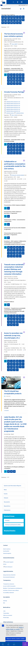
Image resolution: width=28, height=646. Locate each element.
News (5, 490)
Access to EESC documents (9, 586)
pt (23, 80)
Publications (7, 510)
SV (20, 22)
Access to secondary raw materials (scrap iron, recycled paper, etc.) (13, 335)
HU (17, 19)
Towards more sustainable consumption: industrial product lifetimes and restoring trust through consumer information (14, 269)
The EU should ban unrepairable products (12, 392)
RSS (24, 8)
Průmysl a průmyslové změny (13, 524)
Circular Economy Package (14, 92)
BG (5, 17)
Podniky (7, 520)
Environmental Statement (9, 577)
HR (5, 19)
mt (14, 80)
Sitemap (5, 600)
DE (14, 17)
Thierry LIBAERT (14, 44)
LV (11, 19)
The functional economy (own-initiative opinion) (13, 35)
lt (8, 80)
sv (20, 83)
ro (8, 83)
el (8, 77)
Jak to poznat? (23, 5)
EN (11, 17)
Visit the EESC (6, 551)
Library (4, 564)
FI (8, 22)
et (23, 74)
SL (17, 22)
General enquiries (7, 553)
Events (5, 494)
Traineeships (6, 613)
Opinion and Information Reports (12, 485)
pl (20, 80)
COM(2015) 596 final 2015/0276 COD (12, 109)
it (20, 77)
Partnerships (6, 617)
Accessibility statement (8, 592)
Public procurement (7, 615)
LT (14, 19)
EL (23, 17)
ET (17, 17)
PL (2, 22)
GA (2, 19)
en (11, 77)
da (17, 74)
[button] (21, 2)
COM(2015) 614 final (9, 113)
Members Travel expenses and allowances (12, 588)
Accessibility (17, 2)
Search (14, 644)
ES (2, 17)
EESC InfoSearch (8, 567)
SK (14, 22)
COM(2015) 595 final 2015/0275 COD (12, 105)
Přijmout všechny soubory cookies (16, 638)
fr (14, 77)
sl (14, 83)
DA (8, 17)
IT (8, 19)
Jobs (4, 611)
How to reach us (6, 549)
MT (20, 19)
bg (8, 74)
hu (11, 80)
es (11, 74)
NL (23, 19)
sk (11, 83)
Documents (7, 502)
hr (17, 77)
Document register (8, 562)
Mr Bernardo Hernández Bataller (17, 175)
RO (11, 22)
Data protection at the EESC (9, 575)
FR (20, 17)
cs (14, 74)
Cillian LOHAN (13, 115)
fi (17, 83)
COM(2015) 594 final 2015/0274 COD (12, 103)
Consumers (6, 410)
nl (17, 80)
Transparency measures (8, 584)
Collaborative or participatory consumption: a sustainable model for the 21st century (14, 165)
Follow (24, 33)
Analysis (6, 498)
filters (20, 9)
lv (14, 253)
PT (5, 22)
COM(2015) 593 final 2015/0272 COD (12, 101)
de (20, 74)
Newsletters (7, 506)
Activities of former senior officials (11, 590)
